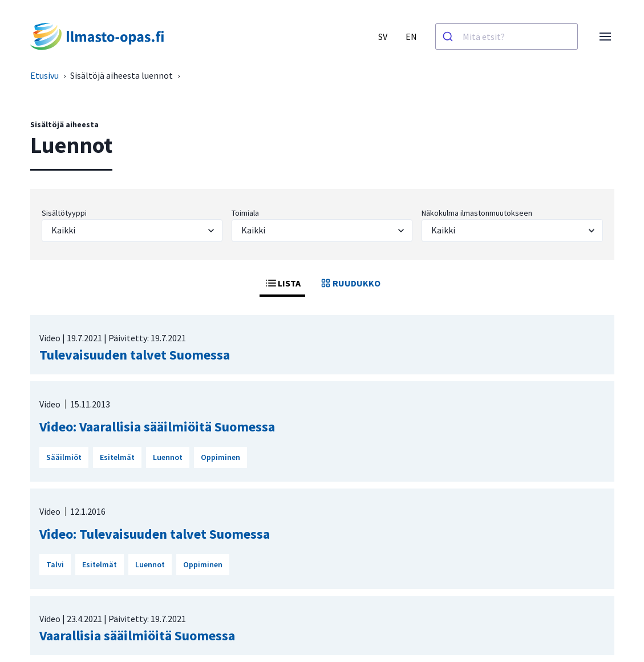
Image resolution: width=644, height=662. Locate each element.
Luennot (168, 457)
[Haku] (449, 36)
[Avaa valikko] (605, 36)
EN (411, 36)
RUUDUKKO (349, 283)
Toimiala (245, 213)
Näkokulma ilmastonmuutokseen (477, 213)
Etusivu (44, 75)
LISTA (282, 283)
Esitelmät (117, 457)
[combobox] (506, 36)
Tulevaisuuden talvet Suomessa (134, 355)
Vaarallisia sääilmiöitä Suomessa (137, 635)
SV (382, 36)
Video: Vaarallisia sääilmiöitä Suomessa (157, 426)
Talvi (55, 564)
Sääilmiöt (64, 457)
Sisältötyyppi (64, 213)
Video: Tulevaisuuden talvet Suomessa (154, 534)
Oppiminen (220, 457)
